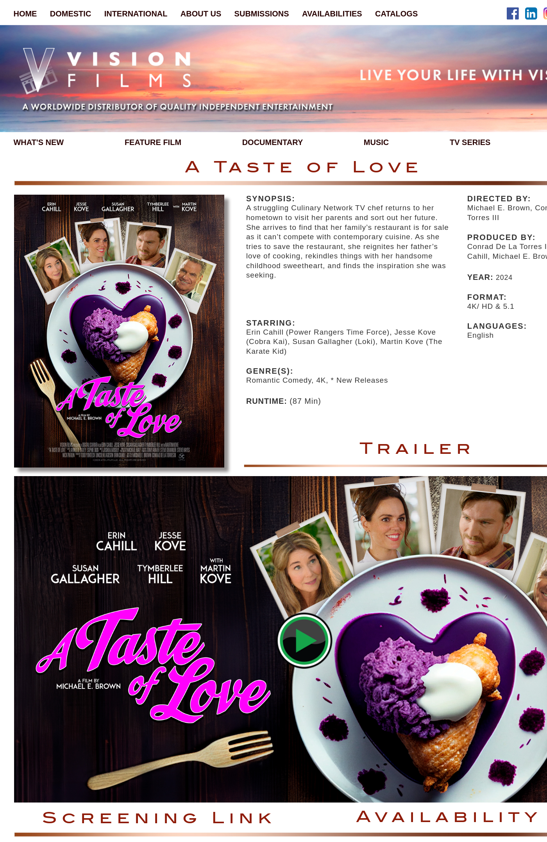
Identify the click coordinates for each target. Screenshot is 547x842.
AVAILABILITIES (332, 13)
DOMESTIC (70, 13)
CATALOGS (396, 13)
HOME (25, 13)
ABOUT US (201, 13)
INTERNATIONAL (136, 13)
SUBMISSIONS (261, 13)
